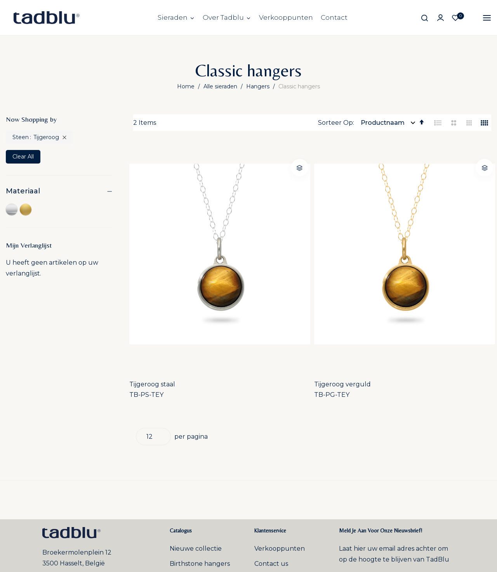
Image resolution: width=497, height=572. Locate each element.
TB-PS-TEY (150, 263)
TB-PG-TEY (243, 263)
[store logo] (47, 17)
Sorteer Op (335, 122)
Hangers (258, 86)
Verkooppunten (286, 17)
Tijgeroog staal (156, 253)
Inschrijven (421, 451)
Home (186, 86)
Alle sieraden (221, 86)
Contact (334, 17)
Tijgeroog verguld (254, 253)
